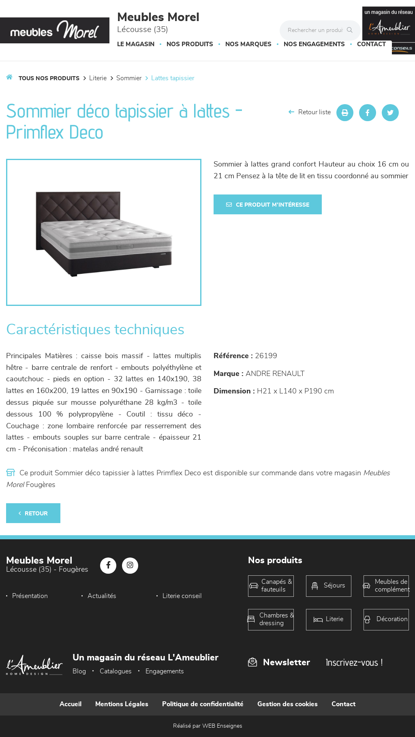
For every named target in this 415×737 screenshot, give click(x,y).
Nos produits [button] (190, 44)
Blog (79, 671)
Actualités (102, 596)
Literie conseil (182, 596)
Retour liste (310, 112)
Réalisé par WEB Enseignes (207, 726)
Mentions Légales (121, 704)
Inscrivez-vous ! (354, 662)
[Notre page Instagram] (130, 566)
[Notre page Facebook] (108, 566)
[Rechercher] (352, 30)
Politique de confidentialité (203, 704)
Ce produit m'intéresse (267, 205)
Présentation (30, 596)
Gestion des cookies (287, 704)
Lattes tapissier (173, 78)
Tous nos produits (49, 78)
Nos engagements (314, 44)
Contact (371, 44)
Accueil (70, 704)
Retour (33, 514)
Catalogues (116, 671)
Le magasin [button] (135, 44)
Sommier (128, 78)
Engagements (164, 671)
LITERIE (98, 78)
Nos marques (248, 44)
